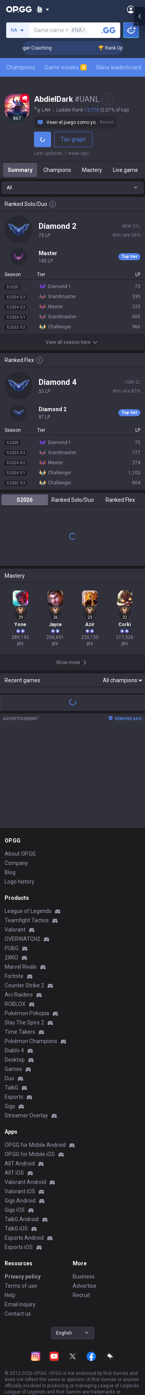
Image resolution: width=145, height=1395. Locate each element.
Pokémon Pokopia (27, 1013)
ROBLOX (15, 1004)
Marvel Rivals (21, 967)
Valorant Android (25, 1182)
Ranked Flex (120, 500)
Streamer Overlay (26, 1115)
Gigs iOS (15, 1210)
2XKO (11, 957)
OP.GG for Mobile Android (35, 1145)
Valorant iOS (20, 1191)
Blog (10, 872)
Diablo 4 (14, 1050)
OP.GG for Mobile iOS (30, 1154)
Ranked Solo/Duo (72, 500)
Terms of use (21, 1286)
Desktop (15, 1060)
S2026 (24, 500)
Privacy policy (23, 1276)
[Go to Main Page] (19, 9)
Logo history (19, 882)
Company (16, 863)
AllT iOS (14, 1173)
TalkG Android (22, 1219)
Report (106, 122)
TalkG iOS (16, 1228)
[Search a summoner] (108, 30)
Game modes (65, 67)
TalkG (11, 1087)
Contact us (18, 1314)
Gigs (10, 1106)
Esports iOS (19, 1247)
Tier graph (73, 139)
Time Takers (20, 1032)
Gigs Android (20, 1201)
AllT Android (20, 1163)
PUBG (12, 948)
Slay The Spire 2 (24, 1022)
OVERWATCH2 (22, 939)
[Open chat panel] (139, 698)
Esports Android (24, 1238)
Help (10, 1295)
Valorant (15, 930)
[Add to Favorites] (107, 99)
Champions (20, 67)
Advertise (84, 1286)
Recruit (81, 1295)
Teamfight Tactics (27, 920)
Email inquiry (20, 1304)
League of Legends (28, 911)
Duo (9, 1078)
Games (13, 1069)
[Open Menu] (131, 9)
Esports (14, 1097)
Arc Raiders (19, 995)
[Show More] (43, 9)
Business (84, 1276)
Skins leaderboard (118, 67)
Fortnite (14, 976)
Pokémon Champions (31, 1041)
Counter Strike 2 (24, 985)
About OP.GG (20, 854)
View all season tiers (73, 342)
